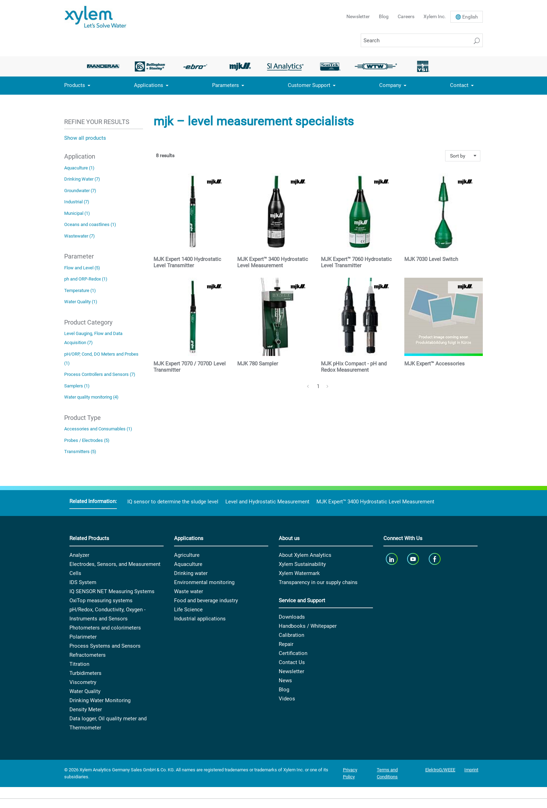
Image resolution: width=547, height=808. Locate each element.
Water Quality (84, 691)
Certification (293, 653)
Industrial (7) (76, 201)
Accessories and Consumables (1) (98, 428)
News (285, 680)
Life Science (188, 609)
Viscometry (82, 682)
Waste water (188, 591)
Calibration (291, 635)
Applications (148, 85)
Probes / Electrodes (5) (87, 440)
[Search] (422, 40)
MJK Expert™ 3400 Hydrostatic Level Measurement (375, 501)
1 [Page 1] (318, 386)
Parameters (225, 85)
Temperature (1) (80, 290)
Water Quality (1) (80, 301)
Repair (286, 644)
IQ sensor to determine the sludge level (172, 501)
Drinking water (191, 573)
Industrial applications (200, 619)
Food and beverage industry (206, 600)
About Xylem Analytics (305, 555)
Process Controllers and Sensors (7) (99, 374)
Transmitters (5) (80, 451)
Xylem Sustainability (302, 564)
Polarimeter (83, 637)
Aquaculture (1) (79, 167)
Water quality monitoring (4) (91, 397)
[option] (105, 66)
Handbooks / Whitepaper (308, 626)
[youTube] (414, 559)
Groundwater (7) (80, 190)
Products (74, 85)
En (470, 17)
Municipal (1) (77, 213)
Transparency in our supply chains (318, 582)
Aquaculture (188, 564)
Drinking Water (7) (82, 179)
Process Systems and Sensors (105, 646)
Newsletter (358, 16)
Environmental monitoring (204, 582)
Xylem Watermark (299, 573)
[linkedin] (392, 559)
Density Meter (85, 709)
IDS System (82, 582)
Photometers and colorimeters (105, 628)
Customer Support (309, 85)
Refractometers (87, 655)
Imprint (471, 769)
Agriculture (187, 555)
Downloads (292, 617)
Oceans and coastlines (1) (90, 224)
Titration (79, 664)
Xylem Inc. (435, 16)
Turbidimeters (85, 673)
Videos (287, 699)
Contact (459, 85)
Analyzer (79, 555)
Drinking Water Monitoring (99, 700)
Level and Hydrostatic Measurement (267, 501)
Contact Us (292, 662)
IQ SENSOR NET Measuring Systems (112, 591)
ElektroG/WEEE (440, 769)
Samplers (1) (77, 385)
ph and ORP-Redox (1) (85, 279)
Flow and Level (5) (82, 267)
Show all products (85, 138)
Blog (384, 16)
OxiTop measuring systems (101, 600)
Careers (406, 16)
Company (390, 85)
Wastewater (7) (79, 236)
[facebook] (435, 559)
